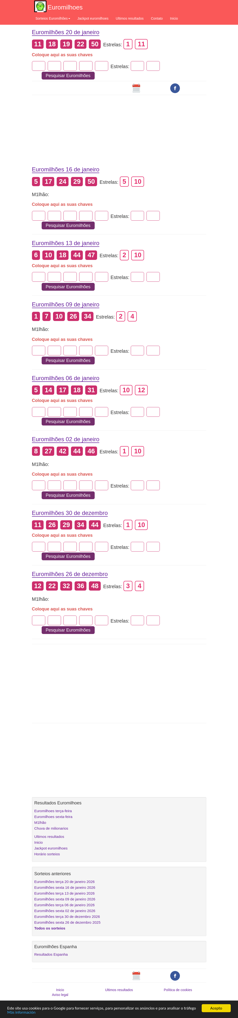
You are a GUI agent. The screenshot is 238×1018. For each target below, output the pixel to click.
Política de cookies (178, 990)
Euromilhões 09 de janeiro (66, 304)
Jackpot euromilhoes (92, 18)
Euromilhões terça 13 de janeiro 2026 (64, 893)
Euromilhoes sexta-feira (53, 817)
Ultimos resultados (130, 18)
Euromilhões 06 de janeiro (66, 378)
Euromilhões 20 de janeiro (66, 32)
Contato (157, 18)
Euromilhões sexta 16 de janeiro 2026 (64, 887)
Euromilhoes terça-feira (53, 811)
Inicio (174, 18)
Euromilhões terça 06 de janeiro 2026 (64, 905)
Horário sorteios (47, 854)
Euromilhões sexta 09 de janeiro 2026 (64, 899)
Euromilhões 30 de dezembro (70, 513)
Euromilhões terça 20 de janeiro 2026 (64, 882)
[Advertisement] (119, 126)
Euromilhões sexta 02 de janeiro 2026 (64, 911)
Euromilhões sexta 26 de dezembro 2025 (67, 922)
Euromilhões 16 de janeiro (66, 169)
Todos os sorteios (49, 928)
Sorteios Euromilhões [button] (53, 18)
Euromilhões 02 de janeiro (66, 439)
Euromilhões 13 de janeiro (66, 243)
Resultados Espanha (51, 954)
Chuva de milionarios (51, 828)
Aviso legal (60, 995)
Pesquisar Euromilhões (68, 75)
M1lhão (40, 822)
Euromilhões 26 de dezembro (70, 574)
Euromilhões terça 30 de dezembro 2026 (67, 916)
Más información (21, 1012)
